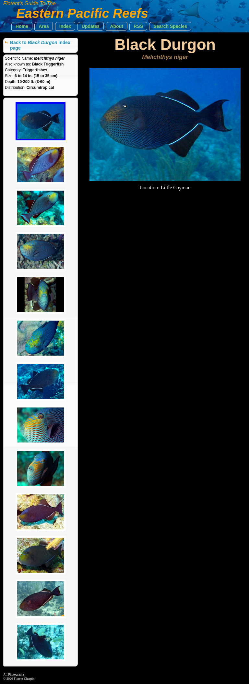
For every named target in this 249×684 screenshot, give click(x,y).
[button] (21, 26)
